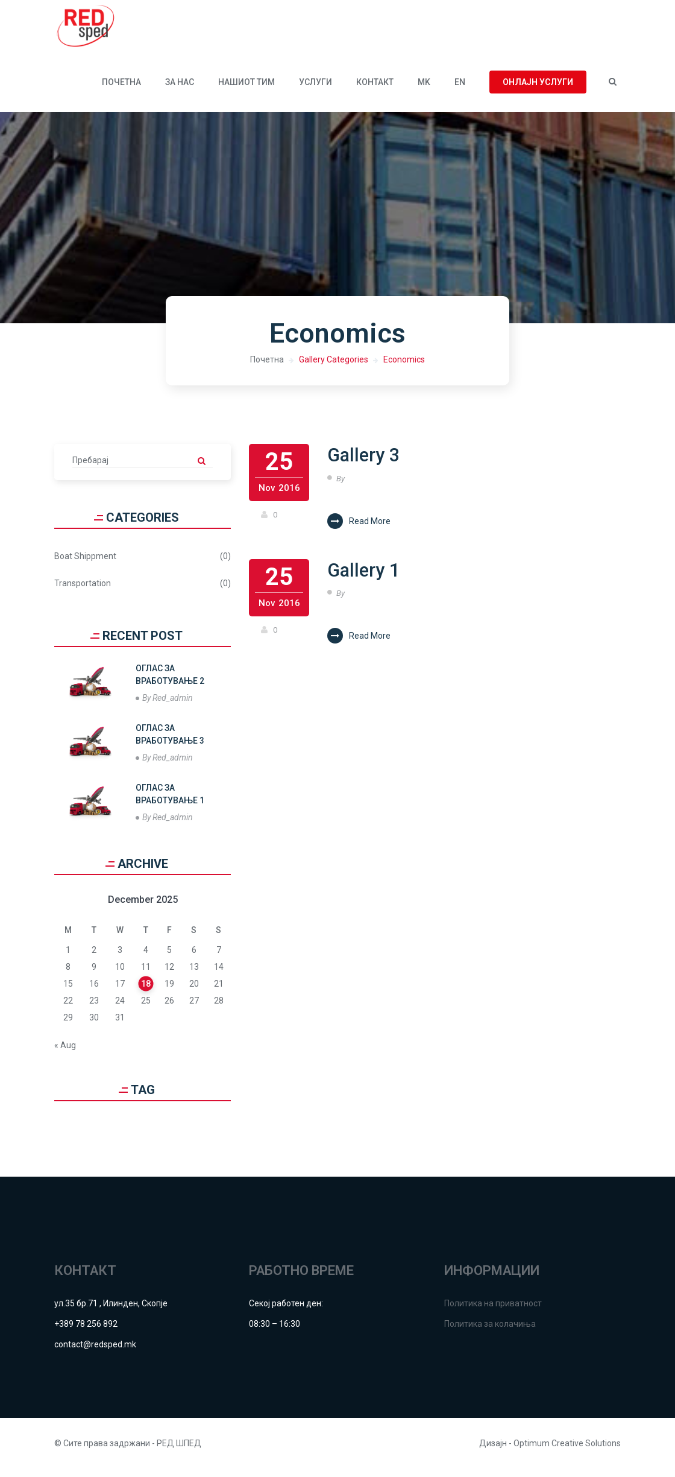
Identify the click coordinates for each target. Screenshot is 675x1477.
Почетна (121, 90)
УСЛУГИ (315, 90)
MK (424, 90)
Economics (404, 368)
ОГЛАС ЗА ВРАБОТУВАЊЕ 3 (170, 743)
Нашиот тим (246, 90)
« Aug (65, 1053)
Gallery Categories (333, 368)
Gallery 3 (370, 465)
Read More (359, 532)
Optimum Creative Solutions (567, 1451)
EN (459, 90)
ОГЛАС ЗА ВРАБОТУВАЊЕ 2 (170, 683)
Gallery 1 (370, 582)
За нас (179, 90)
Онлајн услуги (538, 90)
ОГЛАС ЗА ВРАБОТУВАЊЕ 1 (170, 802)
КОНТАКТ (375, 90)
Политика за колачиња (490, 1332)
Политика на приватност (493, 1312)
